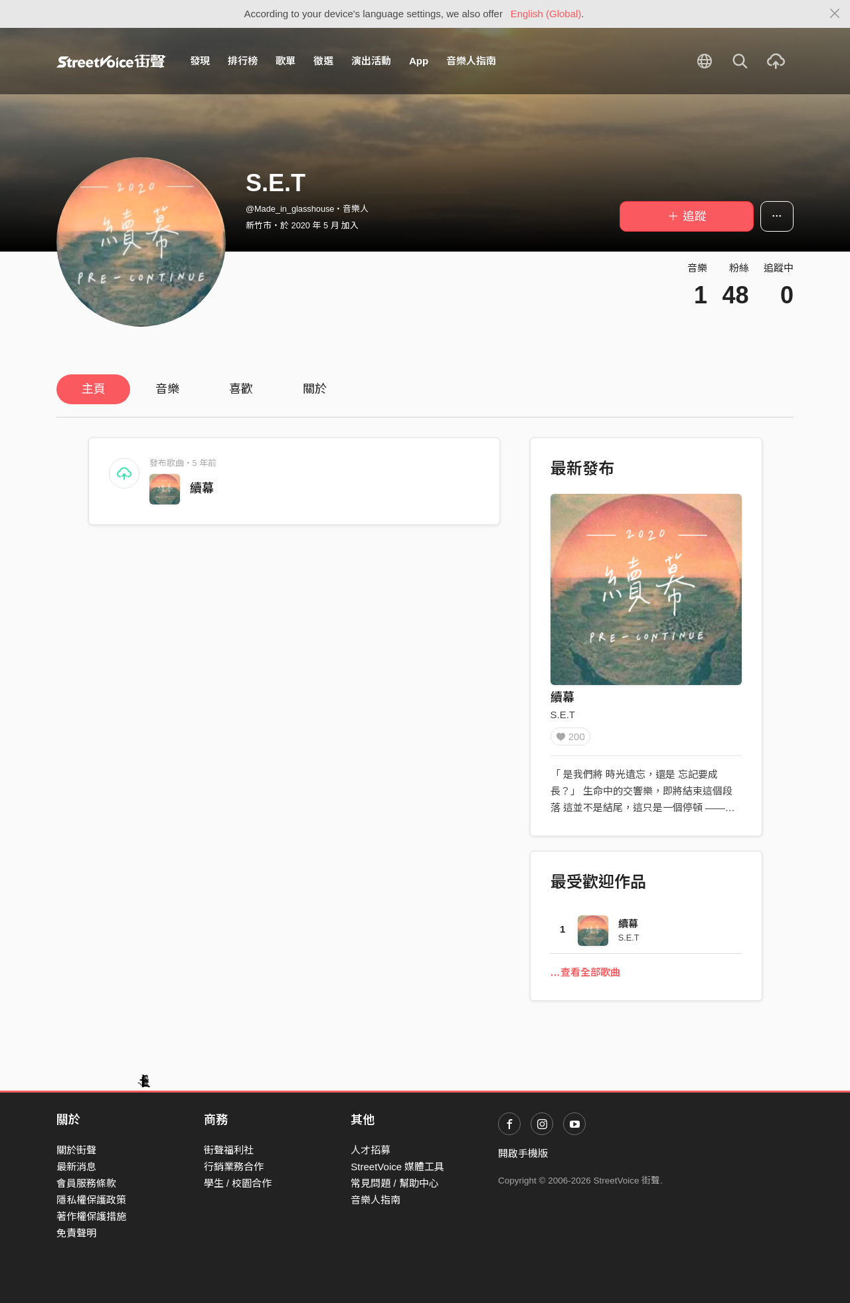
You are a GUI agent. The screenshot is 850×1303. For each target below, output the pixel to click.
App (418, 60)
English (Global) (546, 13)
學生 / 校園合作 (238, 1183)
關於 (315, 389)
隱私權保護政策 (91, 1199)
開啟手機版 (523, 1153)
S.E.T (563, 714)
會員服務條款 (86, 1183)
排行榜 (243, 60)
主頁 (94, 389)
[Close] (835, 14)
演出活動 (371, 60)
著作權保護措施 (91, 1216)
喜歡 (241, 389)
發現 (200, 60)
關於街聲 (76, 1150)
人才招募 (370, 1150)
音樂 (167, 389)
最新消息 (76, 1166)
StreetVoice (111, 61)
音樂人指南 (471, 60)
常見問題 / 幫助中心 (395, 1183)
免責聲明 (76, 1233)
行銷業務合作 (234, 1166)
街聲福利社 (229, 1150)
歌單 (286, 60)
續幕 (202, 488)
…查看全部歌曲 (585, 976)
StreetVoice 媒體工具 (397, 1166)
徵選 (323, 60)
